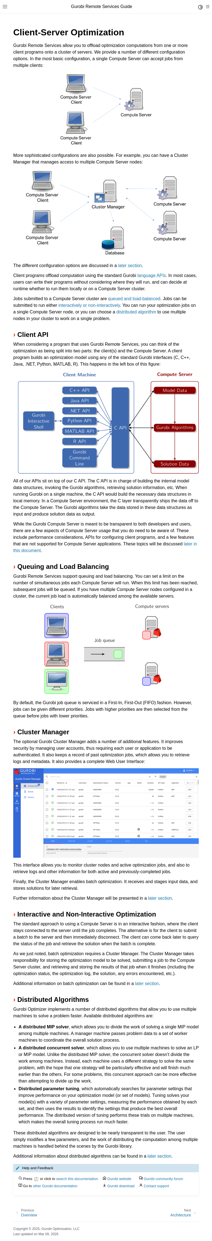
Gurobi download (120, 1186)
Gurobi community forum (163, 1179)
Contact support (156, 1186)
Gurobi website (119, 1179)
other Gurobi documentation (55, 1186)
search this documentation (77, 1179)
